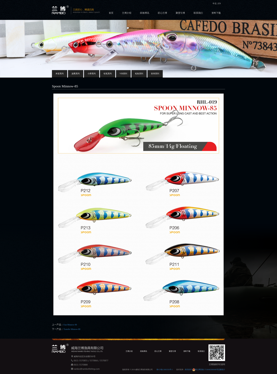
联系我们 (198, 13)
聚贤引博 (180, 13)
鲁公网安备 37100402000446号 (205, 370)
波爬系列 (76, 74)
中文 (215, 3)
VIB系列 (123, 74)
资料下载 (216, 13)
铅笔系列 (108, 74)
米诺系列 (60, 74)
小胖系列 (92, 74)
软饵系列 (155, 74)
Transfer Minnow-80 (71, 329)
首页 (111, 13)
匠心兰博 (162, 13)
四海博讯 (144, 13)
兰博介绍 (126, 13)
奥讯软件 (188, 370)
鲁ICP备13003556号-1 (165, 370)
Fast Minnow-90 (70, 325)
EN (219, 3)
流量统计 (221, 370)
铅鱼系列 (139, 74)
